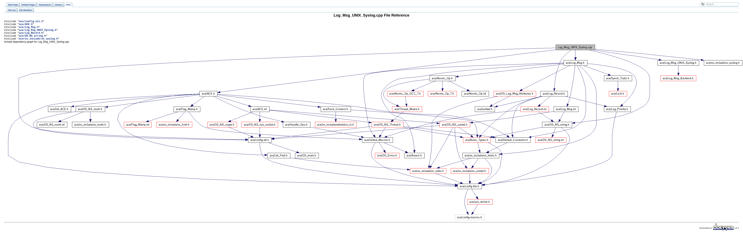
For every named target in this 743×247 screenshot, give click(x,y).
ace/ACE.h (25, 25)
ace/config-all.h (31, 22)
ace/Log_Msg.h (28, 29)
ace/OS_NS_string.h (32, 39)
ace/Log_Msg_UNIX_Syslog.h (37, 32)
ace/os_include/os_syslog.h (38, 43)
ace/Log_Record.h (31, 36)
